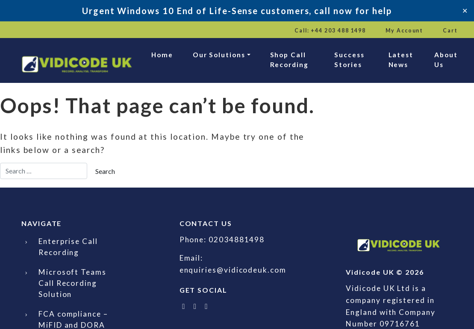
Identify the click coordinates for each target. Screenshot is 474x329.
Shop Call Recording (289, 59)
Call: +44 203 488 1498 (330, 30)
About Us (446, 59)
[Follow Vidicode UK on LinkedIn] (195, 306)
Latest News (401, 59)
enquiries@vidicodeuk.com (233, 269)
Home (162, 55)
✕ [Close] (465, 10)
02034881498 (237, 239)
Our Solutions (219, 55)
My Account (404, 30)
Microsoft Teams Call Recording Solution (72, 283)
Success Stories (349, 59)
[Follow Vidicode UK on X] (184, 306)
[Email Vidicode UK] (207, 306)
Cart (450, 30)
